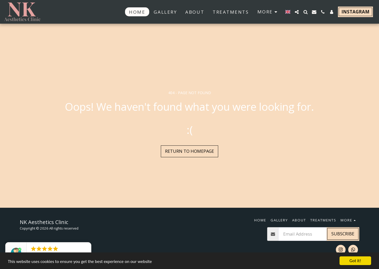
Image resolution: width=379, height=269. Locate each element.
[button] (297, 12)
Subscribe (342, 234)
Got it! (355, 260)
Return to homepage (189, 151)
